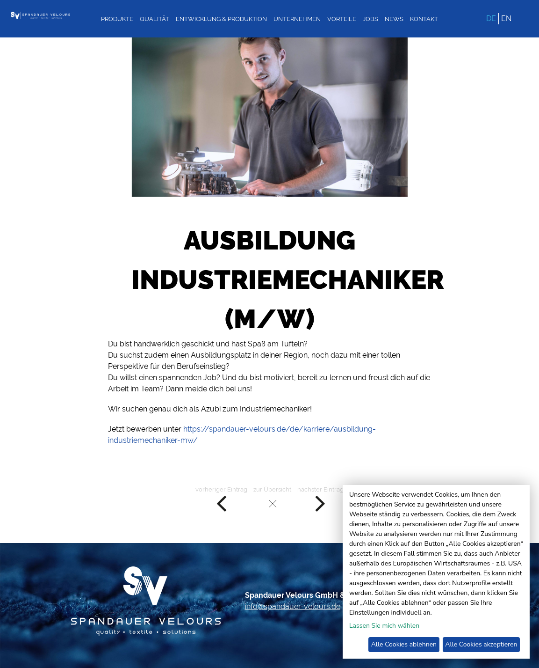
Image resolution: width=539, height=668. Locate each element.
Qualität (154, 18)
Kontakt (424, 18)
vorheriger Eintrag (221, 499)
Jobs (370, 18)
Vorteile (341, 18)
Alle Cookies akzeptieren (481, 644)
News (394, 18)
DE (491, 18)
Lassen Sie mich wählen (384, 625)
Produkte (117, 18)
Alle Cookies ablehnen (404, 644)
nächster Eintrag (320, 499)
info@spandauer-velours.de (292, 606)
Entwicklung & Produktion (221, 18)
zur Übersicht (272, 499)
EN (506, 18)
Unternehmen (297, 18)
